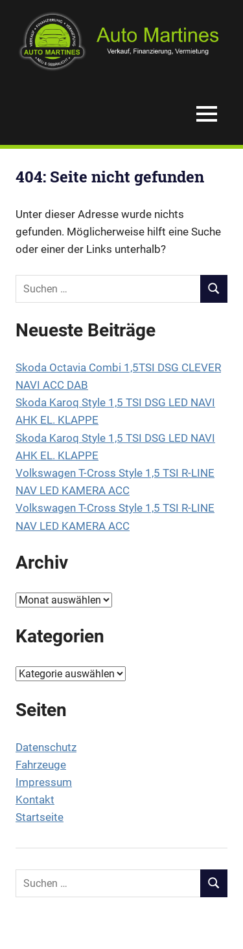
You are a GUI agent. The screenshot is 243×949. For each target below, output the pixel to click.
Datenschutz (46, 747)
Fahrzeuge (41, 764)
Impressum (44, 782)
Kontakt (35, 799)
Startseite (40, 817)
